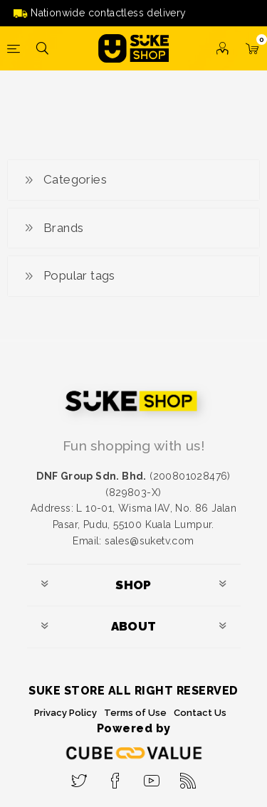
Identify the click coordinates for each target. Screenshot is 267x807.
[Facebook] (116, 776)
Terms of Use (135, 712)
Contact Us (200, 712)
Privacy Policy (65, 712)
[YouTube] (152, 776)
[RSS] (188, 776)
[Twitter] (79, 776)
